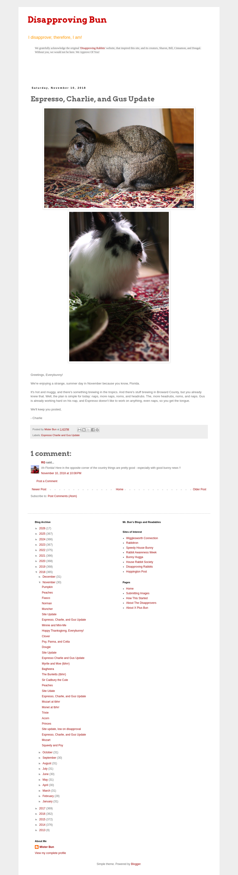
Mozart (46, 740)
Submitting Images (137, 593)
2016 (42, 813)
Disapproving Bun (67, 19)
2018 (42, 572)
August (47, 763)
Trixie (45, 712)
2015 (42, 819)
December (49, 576)
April (46, 785)
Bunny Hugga (134, 557)
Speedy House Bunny (139, 547)
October (48, 752)
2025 (42, 533)
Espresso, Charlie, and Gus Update (64, 619)
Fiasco (46, 598)
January (48, 801)
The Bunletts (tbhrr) (54, 674)
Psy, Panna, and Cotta (56, 641)
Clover (46, 636)
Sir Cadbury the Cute (55, 680)
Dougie (46, 647)
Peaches (47, 592)
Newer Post (39, 489)
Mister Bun (47, 847)
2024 (42, 539)
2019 (42, 566)
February (48, 796)
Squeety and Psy (52, 745)
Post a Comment (46, 481)
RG (43, 462)
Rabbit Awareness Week (141, 552)
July (45, 768)
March (47, 790)
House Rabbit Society (139, 562)
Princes (46, 723)
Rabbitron (132, 542)
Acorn (45, 718)
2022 (42, 550)
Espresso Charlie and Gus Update (60, 435)
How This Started (137, 598)
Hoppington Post (136, 571)
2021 (42, 555)
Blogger (136, 864)
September (50, 757)
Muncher (47, 609)
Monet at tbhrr (50, 707)
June (46, 774)
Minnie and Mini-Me (54, 625)
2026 (42, 528)
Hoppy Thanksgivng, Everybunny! (63, 630)
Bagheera (48, 669)
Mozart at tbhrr (51, 701)
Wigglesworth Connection (142, 538)
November (49, 582)
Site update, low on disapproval (61, 729)
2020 (42, 561)
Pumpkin (47, 587)
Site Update (49, 614)
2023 (42, 544)
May (46, 779)
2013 (42, 830)
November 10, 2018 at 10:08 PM (61, 473)
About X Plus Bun (137, 607)
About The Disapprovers (141, 603)
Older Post (199, 489)
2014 (42, 824)
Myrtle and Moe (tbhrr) (56, 663)
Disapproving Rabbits (92, 48)
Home (119, 489)
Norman (47, 603)
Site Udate (48, 691)
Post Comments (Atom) (62, 496)
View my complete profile (50, 853)
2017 (42, 808)
